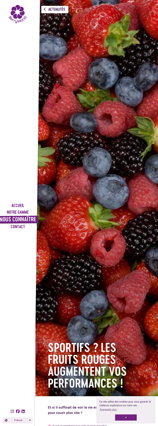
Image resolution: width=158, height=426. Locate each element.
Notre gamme (18, 212)
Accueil (17, 206)
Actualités (54, 9)
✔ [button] (126, 417)
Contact (18, 227)
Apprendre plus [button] (108, 409)
